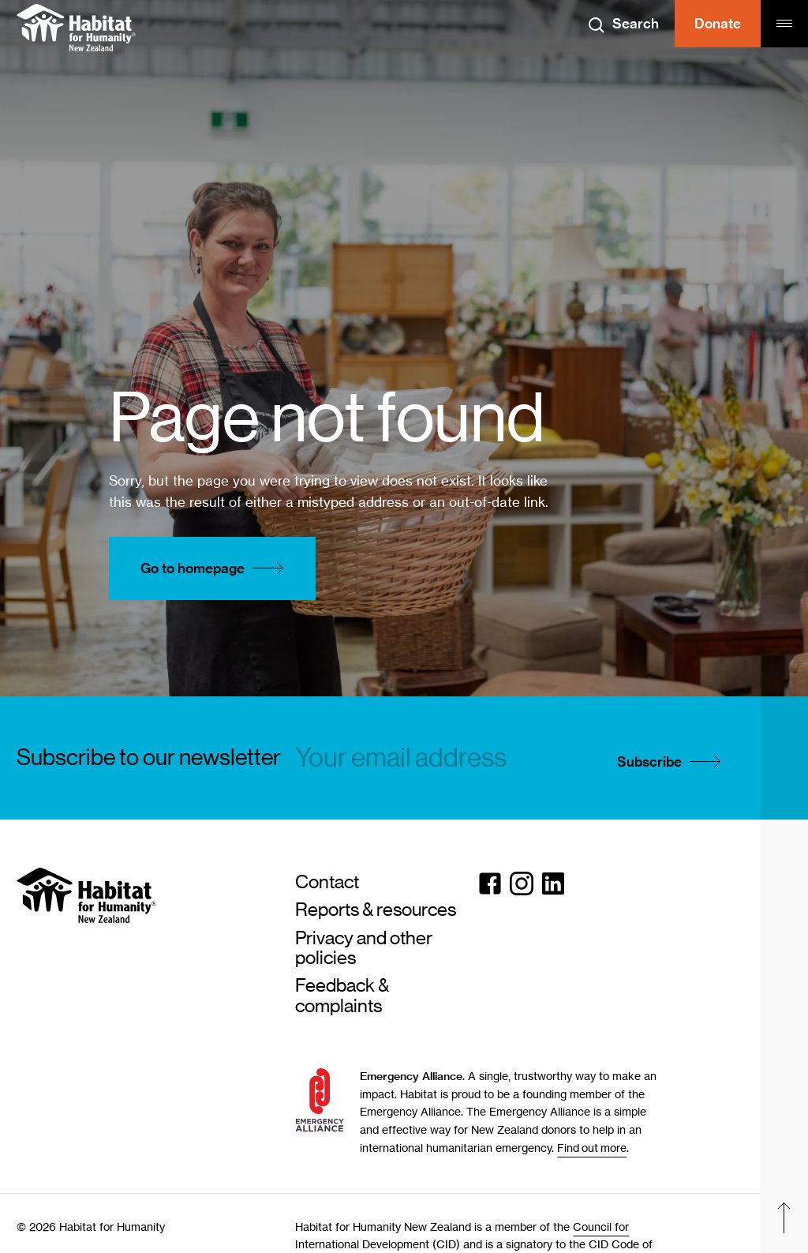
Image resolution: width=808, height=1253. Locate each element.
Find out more (592, 1147)
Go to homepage (216, 568)
